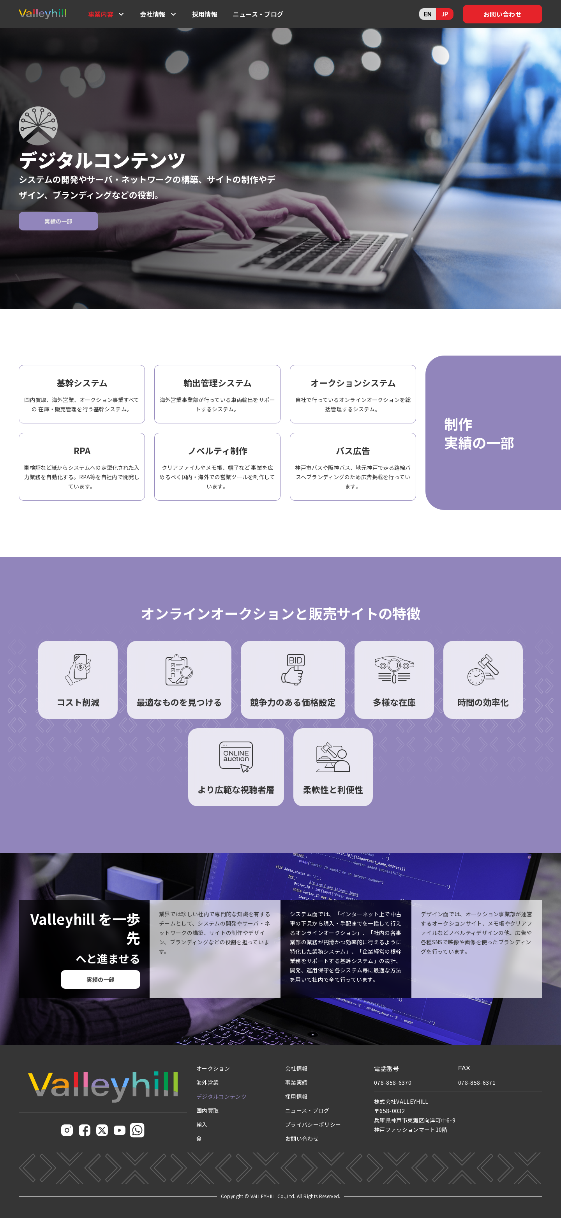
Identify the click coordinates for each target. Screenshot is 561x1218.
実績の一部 (58, 221)
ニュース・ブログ (258, 14)
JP (444, 14)
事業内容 (100, 14)
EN (427, 14)
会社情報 (152, 14)
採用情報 (204, 14)
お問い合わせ (502, 14)
